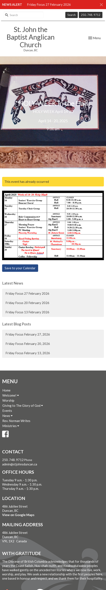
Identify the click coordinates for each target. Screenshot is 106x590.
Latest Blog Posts (16, 324)
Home (6, 390)
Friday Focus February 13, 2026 (27, 353)
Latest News (12, 283)
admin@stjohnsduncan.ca (19, 464)
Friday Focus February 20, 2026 (27, 344)
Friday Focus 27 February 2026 (49, 4)
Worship (8, 400)
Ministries (10, 426)
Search (71, 15)
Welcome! (10, 395)
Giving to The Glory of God (22, 405)
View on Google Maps (18, 515)
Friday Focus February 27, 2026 (27, 334)
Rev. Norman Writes (16, 421)
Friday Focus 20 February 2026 (27, 303)
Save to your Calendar (20, 268)
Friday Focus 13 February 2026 (27, 312)
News (7, 416)
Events (7, 410)
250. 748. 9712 (90, 15)
